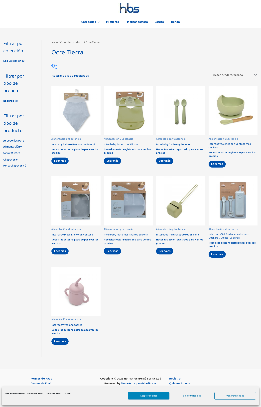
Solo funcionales (192, 396)
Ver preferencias (235, 396)
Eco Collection (13, 61)
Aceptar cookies (148, 396)
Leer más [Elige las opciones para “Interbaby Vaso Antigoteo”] (61, 344)
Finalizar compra (137, 22)
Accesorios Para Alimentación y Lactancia (14, 146)
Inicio (54, 42)
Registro (175, 382)
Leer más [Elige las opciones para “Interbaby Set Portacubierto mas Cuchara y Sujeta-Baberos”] (218, 256)
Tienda (173, 22)
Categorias (90, 22)
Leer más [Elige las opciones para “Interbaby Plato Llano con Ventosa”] (61, 253)
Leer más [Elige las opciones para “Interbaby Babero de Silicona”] (113, 161)
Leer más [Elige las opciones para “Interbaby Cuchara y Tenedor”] (165, 161)
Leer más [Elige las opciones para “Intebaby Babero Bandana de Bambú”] (61, 161)
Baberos (9, 101)
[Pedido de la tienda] (232, 75)
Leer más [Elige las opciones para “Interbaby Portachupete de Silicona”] (165, 253)
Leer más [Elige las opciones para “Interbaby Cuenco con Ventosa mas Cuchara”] (218, 165)
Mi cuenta (113, 22)
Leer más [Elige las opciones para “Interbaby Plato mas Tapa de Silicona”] (113, 253)
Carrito (158, 22)
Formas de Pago (41, 382)
